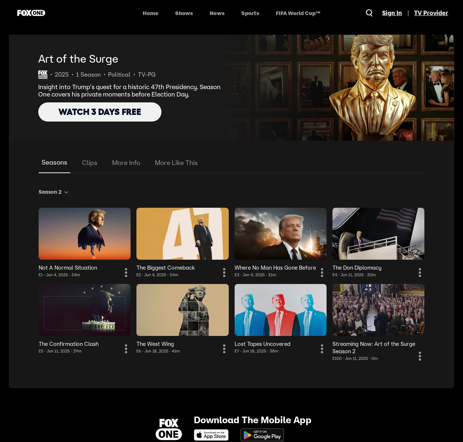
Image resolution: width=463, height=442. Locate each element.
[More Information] (126, 272)
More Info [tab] (126, 162)
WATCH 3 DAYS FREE (99, 112)
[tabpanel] (231, 273)
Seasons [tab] (54, 162)
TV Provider (431, 13)
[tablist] (231, 162)
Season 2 (54, 192)
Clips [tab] (89, 162)
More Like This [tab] (176, 162)
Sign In (392, 13)
